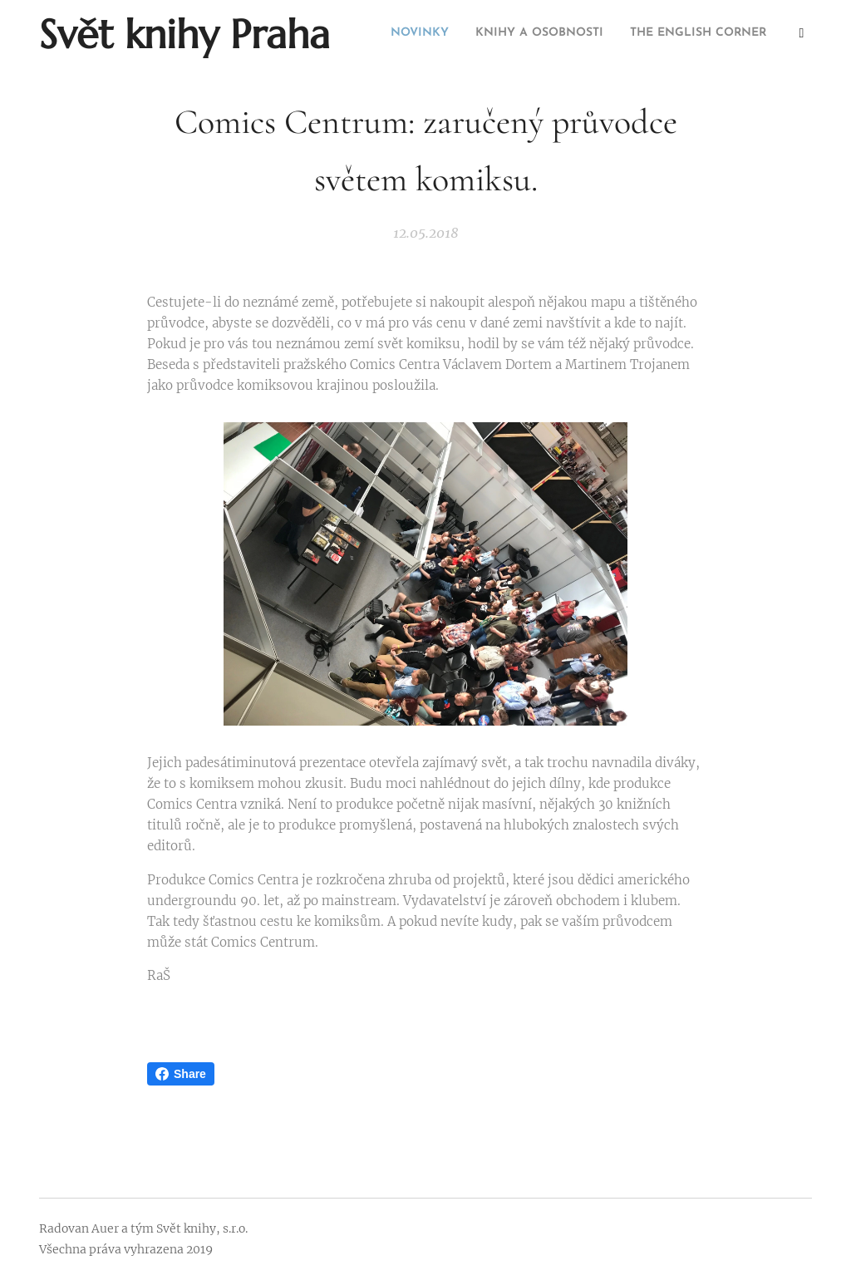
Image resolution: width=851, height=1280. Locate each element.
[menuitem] (710, 34)
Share (180, 1074)
